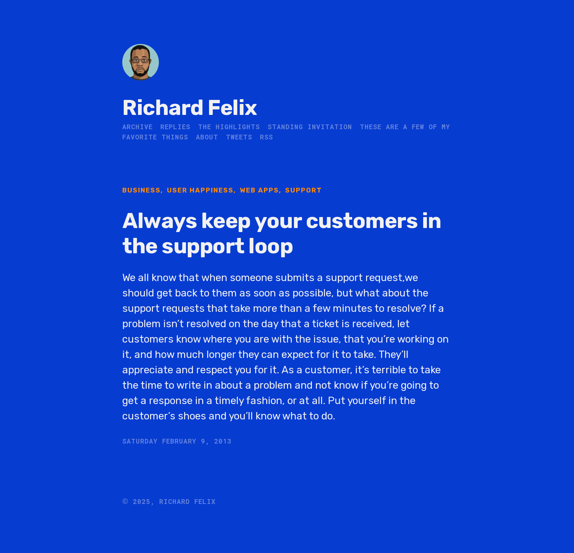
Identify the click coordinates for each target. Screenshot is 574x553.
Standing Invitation (310, 126)
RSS (266, 136)
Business (141, 190)
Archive (137, 126)
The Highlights (229, 126)
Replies (175, 126)
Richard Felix (189, 107)
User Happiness (200, 190)
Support (303, 190)
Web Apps (259, 190)
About (207, 136)
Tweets (239, 136)
